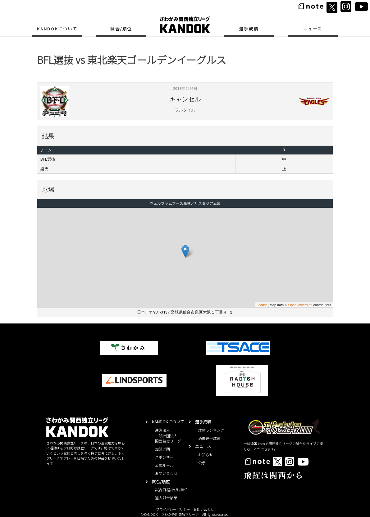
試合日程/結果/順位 (171, 489)
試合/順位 (121, 29)
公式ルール (164, 465)
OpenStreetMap (300, 305)
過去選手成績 (209, 438)
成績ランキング (211, 430)
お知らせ (205, 454)
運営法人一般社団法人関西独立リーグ (168, 435)
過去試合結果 (166, 497)
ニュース (312, 29)
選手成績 (248, 29)
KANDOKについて (57, 29)
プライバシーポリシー (173, 509)
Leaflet (262, 305)
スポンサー (164, 457)
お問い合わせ (166, 473)
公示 (202, 462)
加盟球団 (162, 449)
